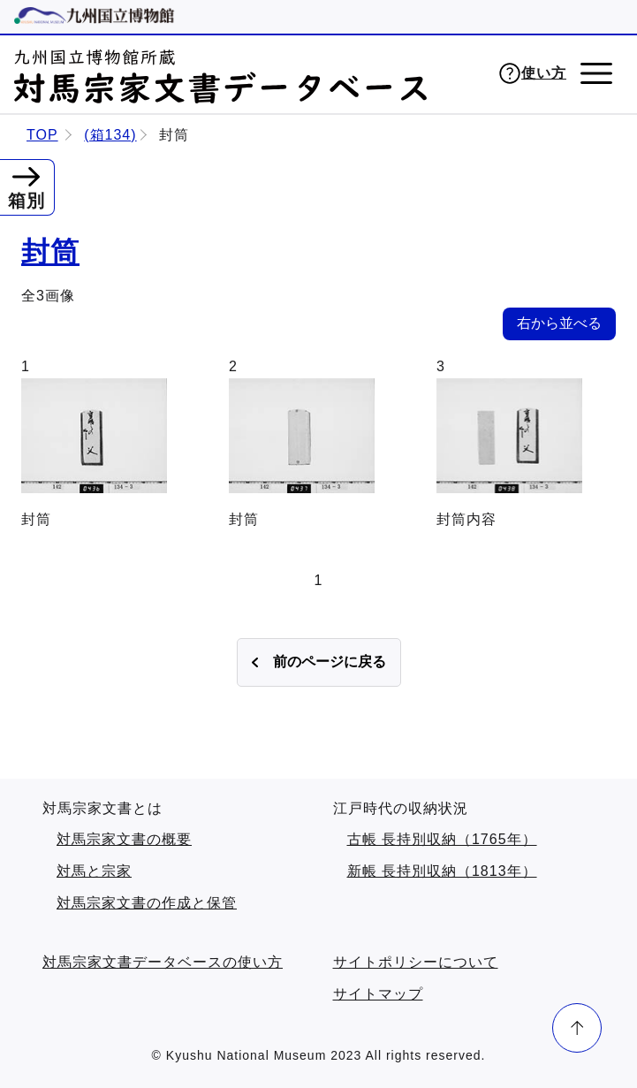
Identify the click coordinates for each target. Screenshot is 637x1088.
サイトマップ (378, 993)
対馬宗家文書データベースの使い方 (162, 962)
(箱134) (110, 134)
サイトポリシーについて (415, 962)
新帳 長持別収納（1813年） (442, 871)
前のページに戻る (329, 661)
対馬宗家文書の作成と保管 (147, 902)
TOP (42, 134)
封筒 (50, 252)
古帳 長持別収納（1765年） (442, 839)
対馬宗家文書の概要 (124, 839)
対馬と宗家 (94, 871)
